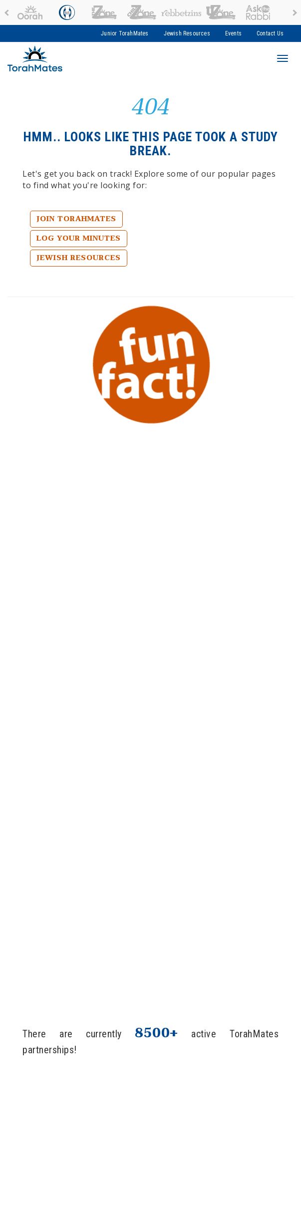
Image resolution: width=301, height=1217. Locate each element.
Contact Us (270, 33)
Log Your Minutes (78, 238)
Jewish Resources (187, 33)
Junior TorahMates (124, 33)
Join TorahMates (76, 219)
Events (233, 33)
